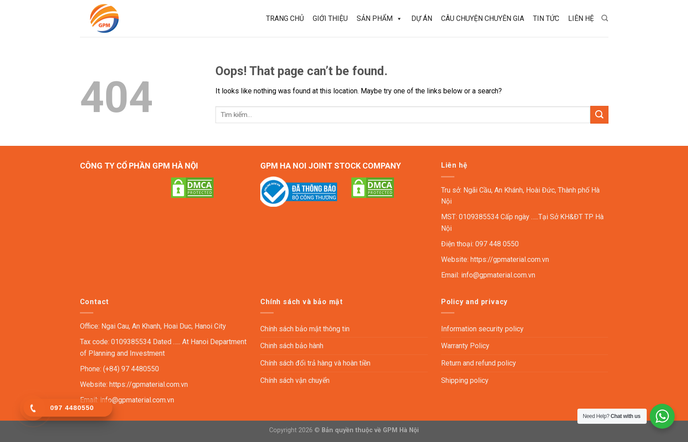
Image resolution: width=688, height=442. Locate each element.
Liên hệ (581, 18)
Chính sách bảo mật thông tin (305, 329)
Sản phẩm (379, 19)
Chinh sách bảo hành (291, 346)
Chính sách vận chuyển (295, 380)
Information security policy (482, 329)
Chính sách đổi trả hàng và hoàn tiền (315, 363)
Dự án (421, 18)
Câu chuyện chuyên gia (482, 18)
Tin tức (546, 18)
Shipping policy (465, 380)
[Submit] (599, 114)
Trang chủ (285, 18)
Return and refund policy (478, 363)
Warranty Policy (465, 346)
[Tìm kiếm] (604, 18)
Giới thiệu (330, 18)
